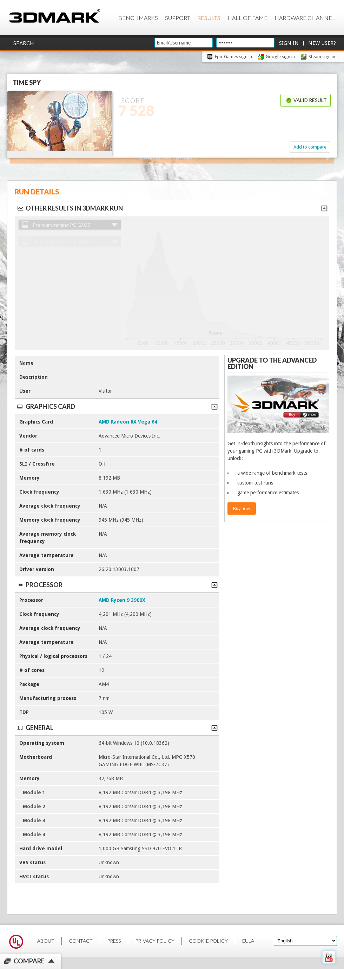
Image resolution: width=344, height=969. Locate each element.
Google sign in (280, 56)
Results (208, 17)
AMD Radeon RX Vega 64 (128, 422)
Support (177, 17)
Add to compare (309, 147)
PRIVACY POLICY (154, 941)
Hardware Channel (304, 17)
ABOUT (45, 941)
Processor (117, 585)
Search (23, 43)
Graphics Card (117, 406)
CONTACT (81, 941)
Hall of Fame (247, 17)
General (117, 727)
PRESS (114, 941)
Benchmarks (138, 17)
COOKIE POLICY (208, 941)
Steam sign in (322, 56)
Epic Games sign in (233, 56)
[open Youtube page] (329, 965)
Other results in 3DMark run (69, 208)
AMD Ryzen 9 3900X (122, 600)
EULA (248, 941)
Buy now (241, 508)
